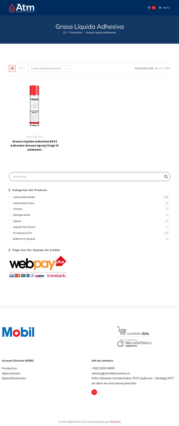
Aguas (17, 221)
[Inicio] (64, 32)
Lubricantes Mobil (24, 197)
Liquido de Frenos (24, 227)
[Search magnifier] (166, 176)
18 (160, 68)
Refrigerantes (21, 215)
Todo (167, 68)
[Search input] (88, 176)
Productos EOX (34, 136)
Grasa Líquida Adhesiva (101, 32)
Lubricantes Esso (23, 203)
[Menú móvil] (163, 7)
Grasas (17, 209)
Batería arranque (24, 239)
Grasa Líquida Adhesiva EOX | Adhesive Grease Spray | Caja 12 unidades (34, 146)
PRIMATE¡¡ (115, 421)
